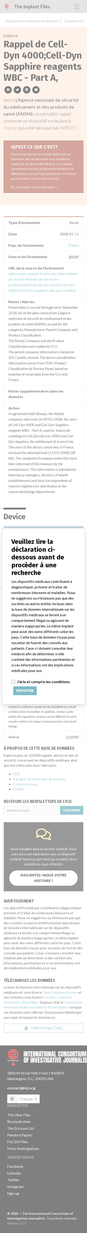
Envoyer (25, 690)
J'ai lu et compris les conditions (43, 681)
